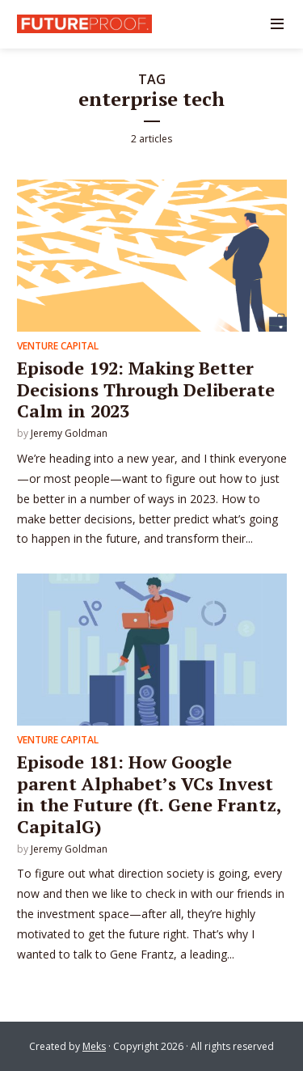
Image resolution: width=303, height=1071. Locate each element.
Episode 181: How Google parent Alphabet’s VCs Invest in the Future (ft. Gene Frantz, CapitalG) (149, 793)
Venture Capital (58, 346)
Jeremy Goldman (69, 433)
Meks (94, 1046)
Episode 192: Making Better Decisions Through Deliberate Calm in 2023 (146, 389)
